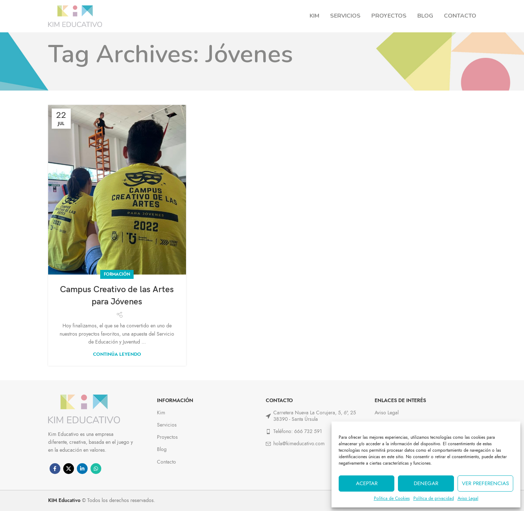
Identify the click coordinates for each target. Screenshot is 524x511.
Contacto (166, 462)
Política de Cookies (392, 498)
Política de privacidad (433, 498)
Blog (162, 449)
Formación (117, 274)
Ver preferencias (485, 483)
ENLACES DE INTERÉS (400, 400)
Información (175, 400)
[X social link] (68, 468)
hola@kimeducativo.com (295, 443)
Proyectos (167, 437)
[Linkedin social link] (82, 468)
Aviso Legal (468, 498)
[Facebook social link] (55, 468)
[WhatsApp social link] (96, 468)
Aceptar (366, 483)
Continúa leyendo (117, 354)
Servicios (167, 425)
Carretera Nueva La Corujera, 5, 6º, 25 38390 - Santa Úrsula (311, 416)
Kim (161, 412)
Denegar (426, 483)
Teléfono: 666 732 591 (294, 431)
